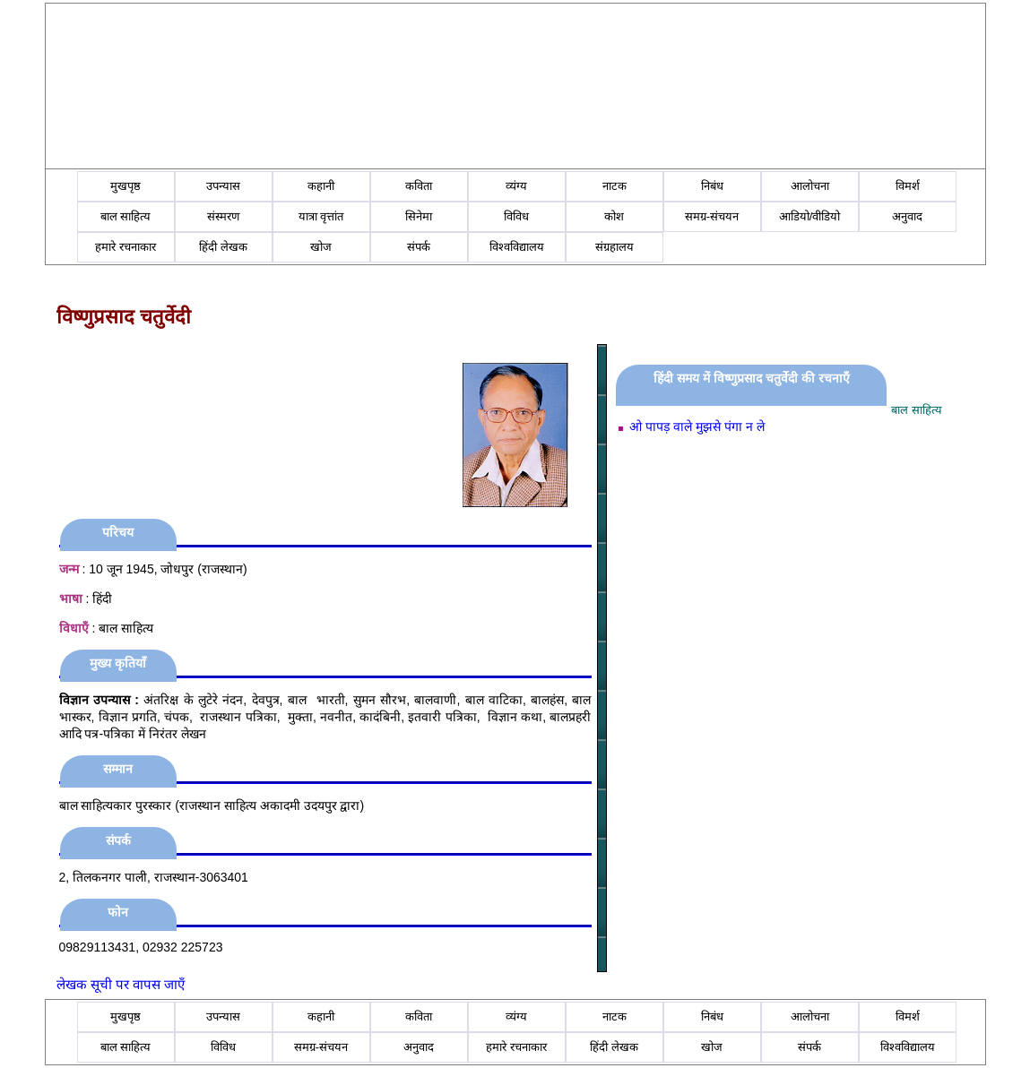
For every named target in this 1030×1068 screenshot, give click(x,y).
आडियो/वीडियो (810, 216)
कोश (614, 216)
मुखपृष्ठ (125, 186)
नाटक (614, 186)
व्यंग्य (516, 186)
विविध (516, 216)
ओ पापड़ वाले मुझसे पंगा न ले (696, 426)
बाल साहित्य (125, 216)
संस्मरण (223, 216)
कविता (418, 186)
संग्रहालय (614, 247)
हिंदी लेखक (223, 247)
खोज (321, 247)
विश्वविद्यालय (516, 247)
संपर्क (418, 247)
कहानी (320, 186)
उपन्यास (223, 186)
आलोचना (810, 186)
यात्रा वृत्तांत (321, 216)
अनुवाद (907, 216)
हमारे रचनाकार (125, 247)
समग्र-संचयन (712, 216)
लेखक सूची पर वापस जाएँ (121, 984)
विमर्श (908, 186)
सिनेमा (418, 216)
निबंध (712, 186)
